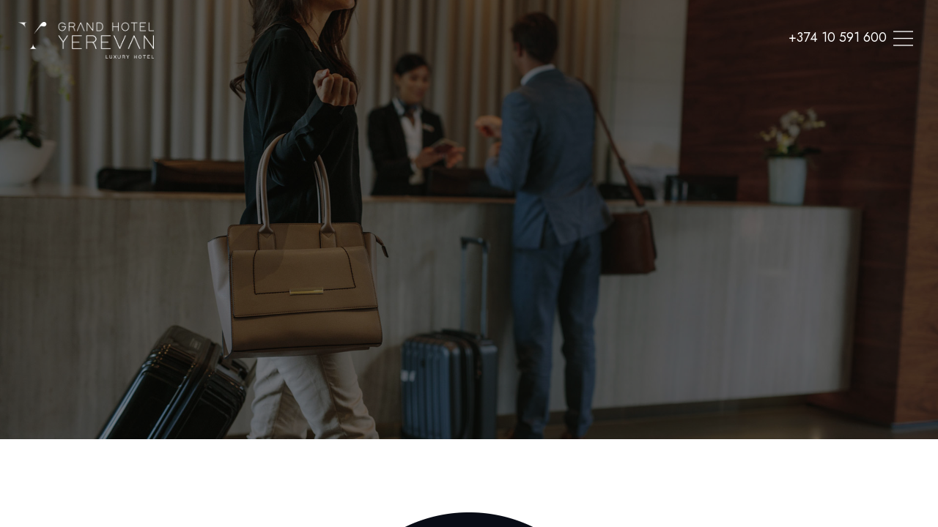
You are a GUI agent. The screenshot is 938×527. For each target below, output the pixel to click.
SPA (478, 32)
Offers (650, 32)
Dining (526, 32)
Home (375, 32)
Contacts (712, 32)
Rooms (429, 32)
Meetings (588, 32)
